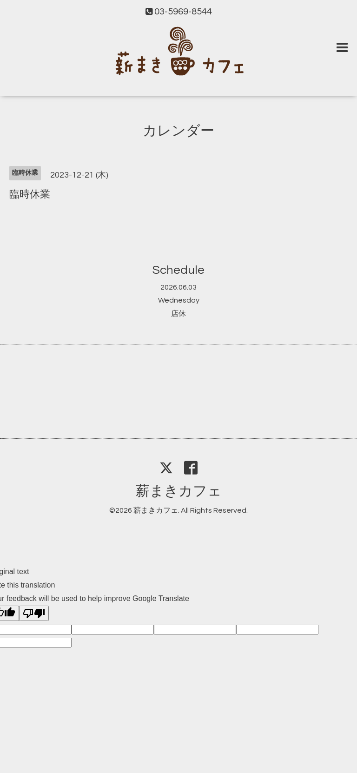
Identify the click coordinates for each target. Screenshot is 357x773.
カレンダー (178, 131)
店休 (178, 313)
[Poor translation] (34, 613)
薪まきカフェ (179, 491)
